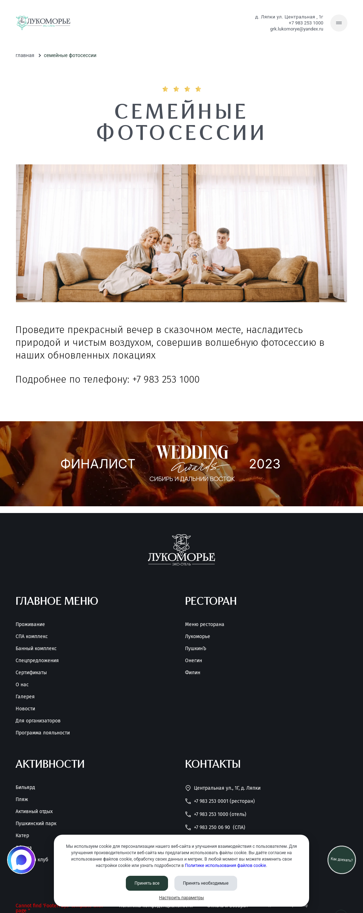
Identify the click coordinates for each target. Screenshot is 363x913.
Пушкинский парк (36, 823)
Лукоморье (197, 636)
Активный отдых (34, 811)
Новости (25, 708)
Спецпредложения (37, 660)
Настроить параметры (181, 897)
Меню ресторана (204, 624)
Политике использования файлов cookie (225, 865)
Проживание (30, 624)
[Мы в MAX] (21, 860)
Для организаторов (38, 720)
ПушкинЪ (195, 648)
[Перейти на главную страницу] (43, 23)
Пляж (22, 799)
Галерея (25, 696)
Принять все (147, 883)
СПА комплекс (32, 636)
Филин (192, 672)
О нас (22, 684)
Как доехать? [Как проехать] (342, 860)
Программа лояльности (43, 733)
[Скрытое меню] (338, 23)
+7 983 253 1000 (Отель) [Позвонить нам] (215, 814)
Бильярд (25, 787)
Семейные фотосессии (70, 55)
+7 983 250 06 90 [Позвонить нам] (215, 827)
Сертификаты (31, 672)
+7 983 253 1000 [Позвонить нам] (306, 23)
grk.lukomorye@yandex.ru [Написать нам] (296, 29)
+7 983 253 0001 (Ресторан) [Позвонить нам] (220, 801)
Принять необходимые (206, 883)
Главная (25, 55)
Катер (22, 835)
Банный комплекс (36, 648)
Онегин (193, 660)
